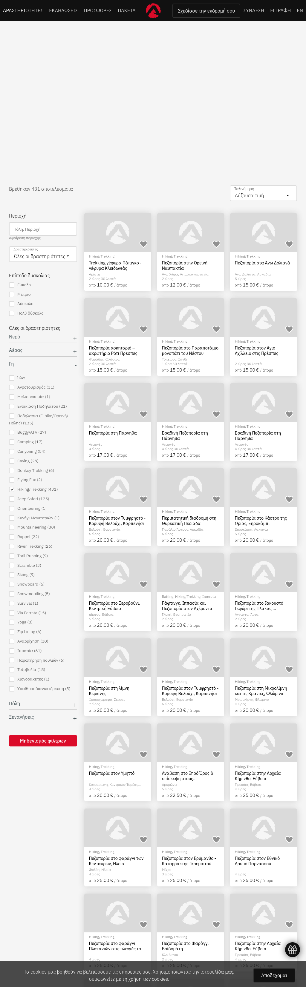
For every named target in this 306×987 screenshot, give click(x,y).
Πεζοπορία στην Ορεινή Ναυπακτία (185, 265)
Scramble (25, 565)
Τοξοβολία (27, 669)
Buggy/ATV (27, 432)
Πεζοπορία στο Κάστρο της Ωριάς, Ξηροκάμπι (261, 520)
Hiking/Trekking (33, 489)
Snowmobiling (29, 594)
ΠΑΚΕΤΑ (126, 10)
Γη (11, 364)
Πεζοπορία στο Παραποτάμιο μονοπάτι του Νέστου (190, 350)
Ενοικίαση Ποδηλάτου (38, 406)
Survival (23, 603)
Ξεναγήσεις (21, 717)
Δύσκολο (21, 304)
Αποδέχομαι (274, 975)
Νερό (14, 337)
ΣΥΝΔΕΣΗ (253, 10)
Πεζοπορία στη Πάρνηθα (113, 433)
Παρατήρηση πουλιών (37, 660)
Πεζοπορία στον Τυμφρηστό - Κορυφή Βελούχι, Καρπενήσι (117, 520)
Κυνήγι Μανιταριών (34, 518)
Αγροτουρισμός (31, 387)
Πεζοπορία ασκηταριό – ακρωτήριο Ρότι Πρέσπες (113, 350)
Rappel (24, 537)
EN (300, 10)
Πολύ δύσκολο (26, 313)
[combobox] (263, 193)
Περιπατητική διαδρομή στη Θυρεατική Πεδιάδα (189, 520)
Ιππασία (25, 651)
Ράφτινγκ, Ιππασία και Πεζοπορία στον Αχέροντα (187, 605)
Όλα (17, 378)
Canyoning (27, 451)
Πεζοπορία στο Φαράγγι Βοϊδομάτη (185, 946)
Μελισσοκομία (29, 397)
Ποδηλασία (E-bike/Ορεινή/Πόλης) (38, 419)
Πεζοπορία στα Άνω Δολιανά (262, 263)
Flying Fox (25, 480)
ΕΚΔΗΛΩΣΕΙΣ (63, 10)
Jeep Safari (29, 499)
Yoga (21, 622)
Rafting (167, 596)
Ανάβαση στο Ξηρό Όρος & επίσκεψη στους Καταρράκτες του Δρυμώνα (188, 776)
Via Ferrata (27, 613)
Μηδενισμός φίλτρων (43, 741)
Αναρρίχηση (28, 641)
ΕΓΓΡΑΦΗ (280, 10)
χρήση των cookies (148, 979)
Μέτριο (19, 294)
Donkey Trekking (31, 470)
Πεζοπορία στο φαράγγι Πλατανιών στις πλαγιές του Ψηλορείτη (116, 946)
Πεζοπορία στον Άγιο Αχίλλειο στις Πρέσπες (256, 350)
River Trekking (30, 546)
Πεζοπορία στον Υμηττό (112, 773)
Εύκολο (20, 285)
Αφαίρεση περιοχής (25, 237)
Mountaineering (32, 527)
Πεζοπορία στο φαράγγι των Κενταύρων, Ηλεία (116, 861)
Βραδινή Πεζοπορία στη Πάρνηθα (185, 435)
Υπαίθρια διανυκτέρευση (39, 689)
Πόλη (14, 703)
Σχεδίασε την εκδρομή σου (206, 11)
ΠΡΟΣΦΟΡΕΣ (98, 10)
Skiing (22, 575)
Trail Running (28, 556)
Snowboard (27, 584)
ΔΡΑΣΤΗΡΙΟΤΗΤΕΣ (23, 10)
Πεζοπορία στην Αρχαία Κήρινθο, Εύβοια (258, 776)
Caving (24, 461)
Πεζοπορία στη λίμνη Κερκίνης (109, 691)
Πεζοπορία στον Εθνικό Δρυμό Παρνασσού (257, 861)
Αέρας (15, 350)
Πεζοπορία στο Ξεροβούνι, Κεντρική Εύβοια (114, 605)
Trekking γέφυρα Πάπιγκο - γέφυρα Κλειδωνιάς (115, 265)
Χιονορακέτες (29, 679)
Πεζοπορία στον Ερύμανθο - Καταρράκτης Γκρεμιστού (189, 861)
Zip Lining (25, 632)
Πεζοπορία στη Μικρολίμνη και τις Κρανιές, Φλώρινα (261, 691)
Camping (25, 442)
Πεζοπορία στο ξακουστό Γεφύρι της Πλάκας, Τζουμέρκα (259, 605)
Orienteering (28, 508)
